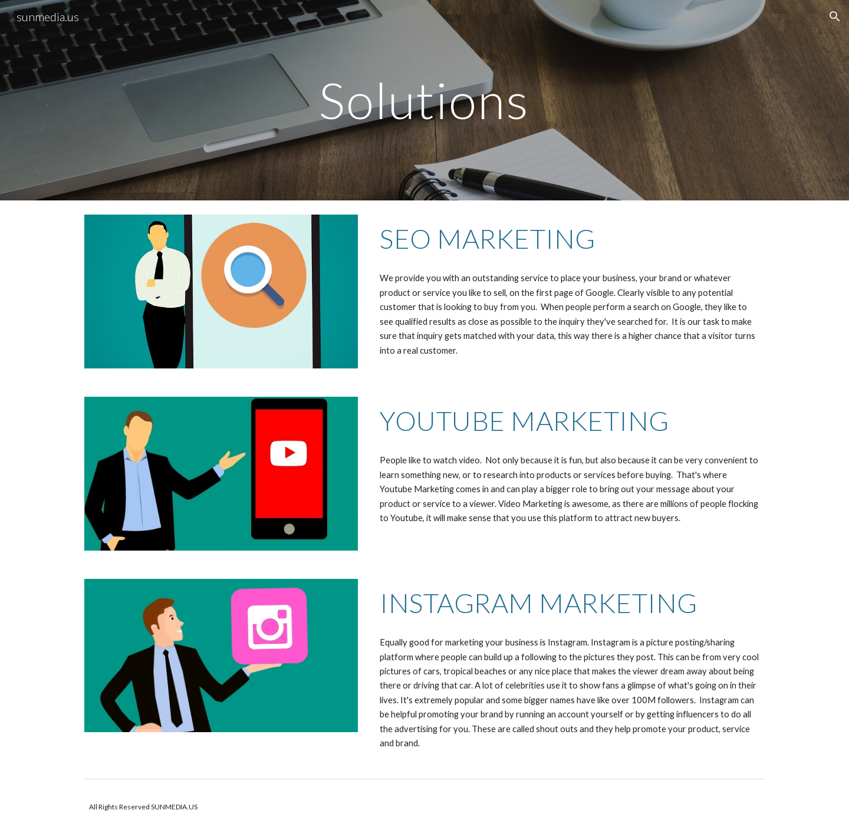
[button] (835, 16)
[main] (424, 100)
